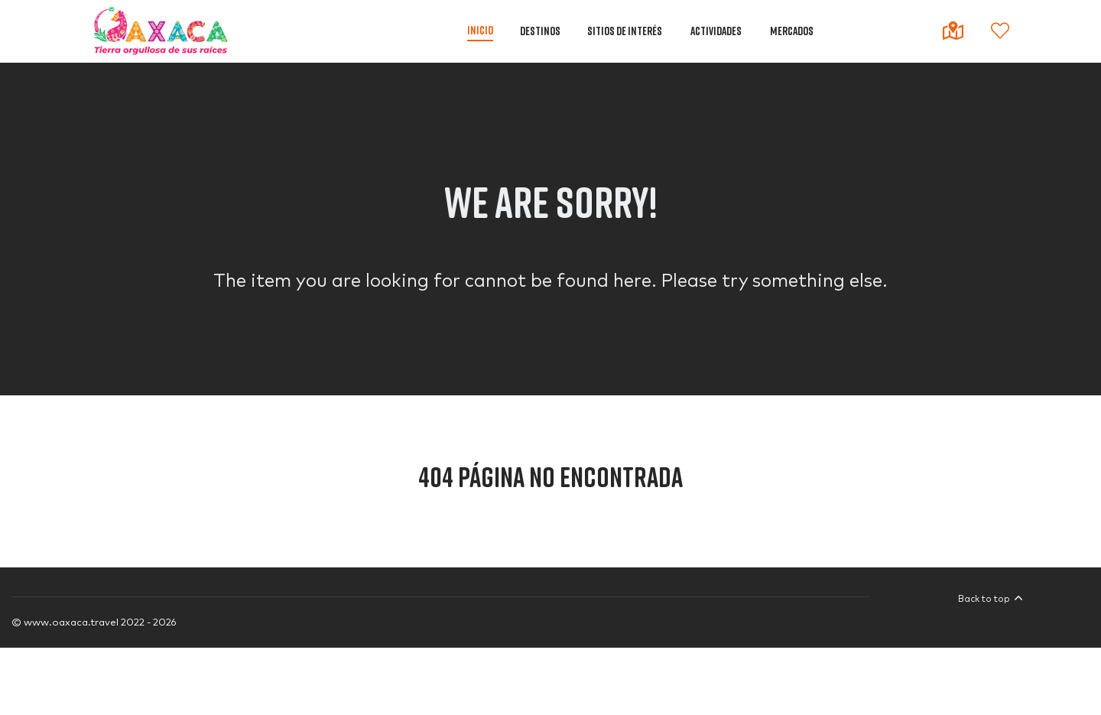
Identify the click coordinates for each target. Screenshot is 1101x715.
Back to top (990, 599)
